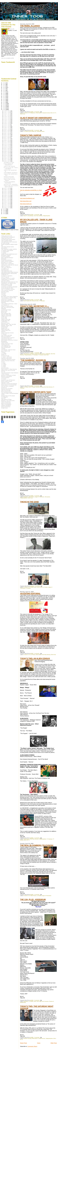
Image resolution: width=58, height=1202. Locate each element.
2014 (4, 100)
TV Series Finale (5, 355)
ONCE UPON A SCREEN (7, 261)
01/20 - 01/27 (7, 205)
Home (38, 1043)
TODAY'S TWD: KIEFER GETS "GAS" (36, 392)
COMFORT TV (4, 274)
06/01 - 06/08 (7, 152)
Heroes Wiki (4, 318)
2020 (4, 91)
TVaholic (3, 348)
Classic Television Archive (7, 332)
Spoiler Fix (3, 354)
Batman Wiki (4, 311)
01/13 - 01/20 (7, 206)
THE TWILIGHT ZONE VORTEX (9, 249)
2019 (4, 93)
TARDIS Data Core (5, 330)
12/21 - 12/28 (7, 112)
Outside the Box (35, 300)
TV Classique (42, 300)
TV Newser (4, 334)
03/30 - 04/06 (7, 191)
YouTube (3, 294)
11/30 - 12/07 (7, 116)
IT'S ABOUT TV (5, 268)
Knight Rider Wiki (5, 320)
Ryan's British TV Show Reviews (9, 369)
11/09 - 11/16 (7, 120)
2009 (4, 108)
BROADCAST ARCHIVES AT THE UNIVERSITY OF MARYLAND (9, 282)
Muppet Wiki (4, 328)
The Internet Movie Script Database (9, 372)
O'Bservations (39, 112)
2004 (4, 213)
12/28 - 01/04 (7, 111)
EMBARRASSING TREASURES (9, 273)
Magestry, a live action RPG (8, 400)
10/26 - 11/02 (7, 123)
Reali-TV (25, 215)
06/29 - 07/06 (7, 147)
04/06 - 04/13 (7, 189)
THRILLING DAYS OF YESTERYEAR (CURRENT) (8, 236)
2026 (4, 83)
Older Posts (54, 1043)
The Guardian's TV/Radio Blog (8, 297)
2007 (4, 209)
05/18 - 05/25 (7, 155)
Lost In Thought (31, 387)
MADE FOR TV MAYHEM (7, 263)
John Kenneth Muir (5, 347)
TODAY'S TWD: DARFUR (30, 135)
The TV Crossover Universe (8, 289)
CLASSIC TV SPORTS (6, 276)
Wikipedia (3, 308)
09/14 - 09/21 (7, 131)
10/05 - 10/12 (7, 127)
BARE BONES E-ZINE (6, 284)
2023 (4, 87)
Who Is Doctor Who (6, 391)
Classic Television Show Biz (8, 360)
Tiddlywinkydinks (46, 215)
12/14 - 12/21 (7, 113)
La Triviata (25, 131)
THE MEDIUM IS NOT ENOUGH (9, 242)
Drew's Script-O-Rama (6, 381)
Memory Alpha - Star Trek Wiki (8, 324)
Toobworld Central (46, 112)
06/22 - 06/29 (7, 148)
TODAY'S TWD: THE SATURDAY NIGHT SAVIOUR (11, 186)
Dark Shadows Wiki (6, 313)
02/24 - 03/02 (7, 198)
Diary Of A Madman (6, 336)
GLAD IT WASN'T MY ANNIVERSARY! (36, 118)
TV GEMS (3, 253)
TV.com (3, 362)
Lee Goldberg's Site (6, 346)
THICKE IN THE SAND (29, 502)
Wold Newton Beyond (6, 339)
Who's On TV (53, 112)
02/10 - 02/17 (7, 200)
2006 (4, 210)
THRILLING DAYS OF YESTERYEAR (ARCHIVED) (8, 239)
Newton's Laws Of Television (8, 380)
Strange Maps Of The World (8, 395)
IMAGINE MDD (5, 269)
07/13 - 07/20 (7, 144)
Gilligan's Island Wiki (6, 315)
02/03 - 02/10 (7, 202)
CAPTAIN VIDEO (5, 280)
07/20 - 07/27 (7, 143)
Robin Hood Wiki (5, 329)
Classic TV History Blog (7, 306)
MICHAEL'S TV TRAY (6, 262)
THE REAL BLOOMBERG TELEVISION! (36, 845)
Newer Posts (23, 1043)
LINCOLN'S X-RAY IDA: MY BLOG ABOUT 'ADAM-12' (9, 265)
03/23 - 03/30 (7, 192)
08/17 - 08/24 (7, 137)
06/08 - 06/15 (7, 151)
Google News (4, 408)
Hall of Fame (26, 353)
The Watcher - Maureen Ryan (8, 349)
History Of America (5, 406)
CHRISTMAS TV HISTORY (7, 279)
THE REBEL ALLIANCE (30, 26)
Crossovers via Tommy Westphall (9, 286)
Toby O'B (12, 29)
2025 (4, 84)
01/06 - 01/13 (7, 207)
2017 (4, 96)
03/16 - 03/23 (7, 193)
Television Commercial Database (9, 383)
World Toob (22, 113)
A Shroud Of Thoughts (6, 299)
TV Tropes (3, 364)
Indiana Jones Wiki (5, 319)
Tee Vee (3, 371)
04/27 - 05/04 (7, 159)
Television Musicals (5, 389)
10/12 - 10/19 (7, 126)
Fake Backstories (5, 345)
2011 (4, 105)
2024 (4, 86)
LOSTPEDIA (4, 322)
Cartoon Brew (4, 342)
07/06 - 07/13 (7, 145)
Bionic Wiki (4, 312)
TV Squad (3, 295)
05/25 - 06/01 (7, 154)
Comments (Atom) (32, 1046)
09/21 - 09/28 (7, 130)
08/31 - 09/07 (7, 134)
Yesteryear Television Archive (8, 359)
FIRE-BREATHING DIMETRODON (9, 272)
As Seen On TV (26, 112)
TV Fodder (3, 353)
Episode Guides (5, 291)
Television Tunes (5, 382)
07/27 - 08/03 (7, 141)
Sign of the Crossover (43, 1001)
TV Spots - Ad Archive (6, 357)
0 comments (36, 111)
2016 (4, 97)
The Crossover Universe (7, 290)
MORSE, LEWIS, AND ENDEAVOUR (6, 326)
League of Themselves (39, 496)
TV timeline (40, 354)
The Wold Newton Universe (7, 337)
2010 (4, 106)
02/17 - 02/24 (7, 199)
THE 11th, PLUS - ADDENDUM (33, 899)
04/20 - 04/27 (7, 161)
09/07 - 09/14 (7, 133)
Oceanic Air (4, 387)
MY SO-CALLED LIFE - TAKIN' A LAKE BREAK (11, 168)
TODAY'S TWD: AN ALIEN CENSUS (35, 658)
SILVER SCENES (5, 256)
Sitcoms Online (4, 368)
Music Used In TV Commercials (8, 385)
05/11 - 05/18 (7, 156)
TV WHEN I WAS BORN (7, 250)
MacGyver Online (5, 323)
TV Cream (3, 378)
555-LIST (3, 398)
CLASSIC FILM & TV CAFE (8, 278)
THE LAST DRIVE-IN (6, 267)
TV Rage (3, 363)
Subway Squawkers (6, 405)
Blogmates (33, 112)
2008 (4, 109)
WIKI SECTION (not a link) (7, 307)
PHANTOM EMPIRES (6, 260)
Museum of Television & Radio (8, 375)
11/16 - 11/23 (7, 119)
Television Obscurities (6, 358)
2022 (4, 88)
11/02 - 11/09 (7, 122)
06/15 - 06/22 (7, 149)
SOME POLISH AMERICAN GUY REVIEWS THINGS (9, 255)
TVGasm (3, 352)
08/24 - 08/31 (7, 136)
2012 (4, 103)
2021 (4, 90)
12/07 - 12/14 (7, 115)
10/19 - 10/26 (7, 125)
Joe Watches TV (5, 305)
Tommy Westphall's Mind (7, 288)
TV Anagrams (4, 397)
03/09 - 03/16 (7, 195)
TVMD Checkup (5, 374)
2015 (4, 99)
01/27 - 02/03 (7, 203)
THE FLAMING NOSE (6, 240)
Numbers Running (39, 387)
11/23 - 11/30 (7, 118)
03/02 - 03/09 (7, 196)
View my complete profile (7, 58)
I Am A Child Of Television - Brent (9, 303)
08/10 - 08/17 (7, 138)
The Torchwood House (6, 392)
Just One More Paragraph (7, 386)
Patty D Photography (6, 404)
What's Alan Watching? (6, 300)
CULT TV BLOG (5, 277)
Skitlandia (48, 353)
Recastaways (30, 215)
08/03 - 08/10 (7, 140)
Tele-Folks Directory (38, 215)
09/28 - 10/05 (7, 129)
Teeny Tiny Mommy (6, 401)
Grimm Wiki (4, 317)
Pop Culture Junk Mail (6, 335)
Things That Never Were (7, 343)
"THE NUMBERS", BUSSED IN (33, 360)
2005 (4, 212)
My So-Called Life (32, 131)
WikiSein (3, 331)
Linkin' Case (36, 1001)
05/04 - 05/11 (7, 158)
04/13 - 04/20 (7, 188)
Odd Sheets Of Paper (6, 399)
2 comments (36, 495)
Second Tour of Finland (6, 388)
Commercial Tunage (6, 309)
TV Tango (3, 365)
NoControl (3, 292)
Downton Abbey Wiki (6, 314)
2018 (4, 94)
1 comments (36, 352)
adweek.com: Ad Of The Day (8, 370)
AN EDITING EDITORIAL (30, 593)
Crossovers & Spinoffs (6, 285)
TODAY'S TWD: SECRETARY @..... (34, 306)
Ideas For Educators (6, 403)
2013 (4, 102)
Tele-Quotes (47, 496)
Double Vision (33, 587)
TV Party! (3, 366)
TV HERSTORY (5, 251)
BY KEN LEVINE (5, 243)
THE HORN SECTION (6, 271)
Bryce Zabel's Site (5, 351)
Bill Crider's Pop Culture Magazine (9, 296)
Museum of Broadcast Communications (6, 377)
